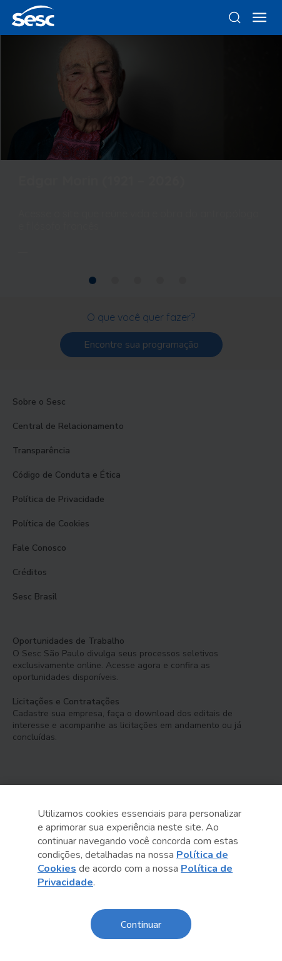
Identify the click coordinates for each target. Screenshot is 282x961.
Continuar (141, 923)
